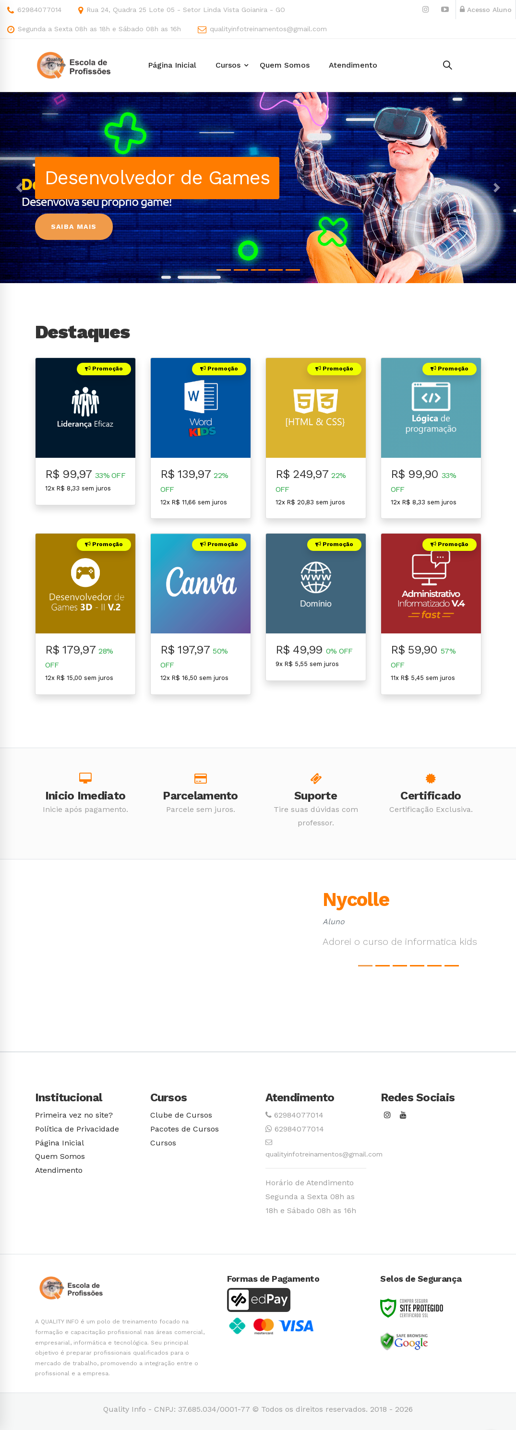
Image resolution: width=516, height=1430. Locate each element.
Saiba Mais (74, 226)
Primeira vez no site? (74, 1115)
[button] (19, 187)
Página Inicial (59, 1142)
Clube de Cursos (181, 1115)
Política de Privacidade (77, 1128)
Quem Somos (60, 1156)
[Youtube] (403, 1115)
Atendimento (59, 1170)
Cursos (163, 1142)
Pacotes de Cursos (184, 1128)
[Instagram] (387, 1115)
